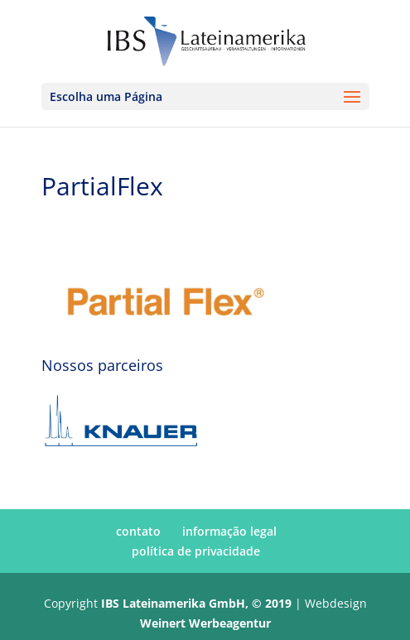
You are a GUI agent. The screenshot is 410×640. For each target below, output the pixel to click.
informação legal (229, 531)
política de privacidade (196, 551)
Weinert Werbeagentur (205, 623)
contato (138, 531)
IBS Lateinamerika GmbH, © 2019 (196, 603)
